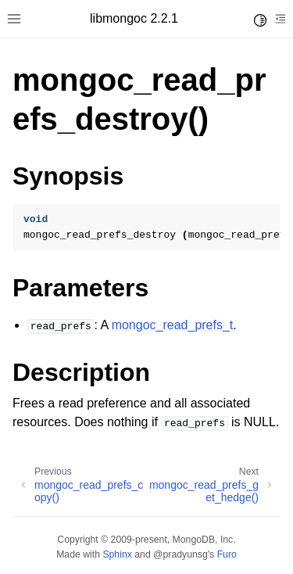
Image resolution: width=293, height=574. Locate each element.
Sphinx (116, 554)
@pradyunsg (180, 554)
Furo (227, 554)
